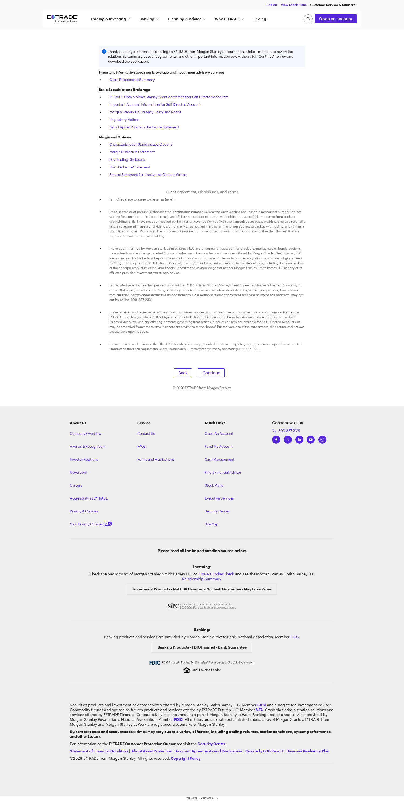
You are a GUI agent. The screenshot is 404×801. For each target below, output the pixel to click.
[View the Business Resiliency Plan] (308, 751)
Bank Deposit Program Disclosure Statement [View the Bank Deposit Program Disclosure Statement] (144, 127)
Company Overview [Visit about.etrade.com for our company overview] (85, 433)
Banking (149, 18)
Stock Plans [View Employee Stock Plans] (214, 485)
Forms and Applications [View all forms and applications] (155, 459)
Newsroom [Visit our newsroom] (78, 472)
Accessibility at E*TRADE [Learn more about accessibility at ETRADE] (89, 498)
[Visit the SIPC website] (261, 704)
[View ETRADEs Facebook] (276, 438)
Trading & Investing (111, 18)
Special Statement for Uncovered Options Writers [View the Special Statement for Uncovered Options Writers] (148, 174)
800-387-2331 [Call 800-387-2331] (286, 431)
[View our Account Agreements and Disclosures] (208, 751)
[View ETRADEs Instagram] (322, 438)
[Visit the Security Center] (211, 743)
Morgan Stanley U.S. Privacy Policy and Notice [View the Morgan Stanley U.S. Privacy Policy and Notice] (145, 112)
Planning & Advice (187, 18)
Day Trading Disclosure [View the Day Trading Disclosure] (127, 159)
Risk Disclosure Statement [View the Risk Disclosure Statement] (129, 167)
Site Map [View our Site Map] (211, 524)
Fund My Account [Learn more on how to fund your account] (219, 446)
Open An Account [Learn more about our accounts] (219, 433)
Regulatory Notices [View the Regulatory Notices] (124, 119)
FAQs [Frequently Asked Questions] (141, 446)
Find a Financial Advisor (223, 472)
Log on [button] (271, 4)
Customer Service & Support (334, 5)
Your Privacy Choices (91, 524)
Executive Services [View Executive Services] (219, 498)
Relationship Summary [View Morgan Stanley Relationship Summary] (201, 578)
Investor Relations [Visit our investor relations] (84, 459)
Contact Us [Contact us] (146, 433)
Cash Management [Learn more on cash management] (219, 459)
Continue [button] (211, 372)
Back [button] (183, 372)
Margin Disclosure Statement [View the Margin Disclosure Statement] (132, 152)
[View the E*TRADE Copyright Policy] (186, 758)
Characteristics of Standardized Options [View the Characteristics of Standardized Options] (140, 144)
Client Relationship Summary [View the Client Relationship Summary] (132, 79)
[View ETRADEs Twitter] (288, 438)
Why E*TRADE (230, 18)
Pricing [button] (259, 18)
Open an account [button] (335, 18)
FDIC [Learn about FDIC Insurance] (294, 636)
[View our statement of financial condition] (99, 751)
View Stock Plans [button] (294, 4)
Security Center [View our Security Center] (217, 511)
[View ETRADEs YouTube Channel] (311, 438)
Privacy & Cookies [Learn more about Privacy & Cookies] (84, 511)
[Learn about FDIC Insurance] (178, 719)
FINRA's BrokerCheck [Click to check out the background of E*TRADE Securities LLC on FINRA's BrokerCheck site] (216, 574)
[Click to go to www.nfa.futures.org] (259, 709)
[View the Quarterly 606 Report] (264, 751)
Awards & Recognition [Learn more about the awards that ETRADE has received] (87, 446)
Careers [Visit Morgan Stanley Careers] (76, 485)
